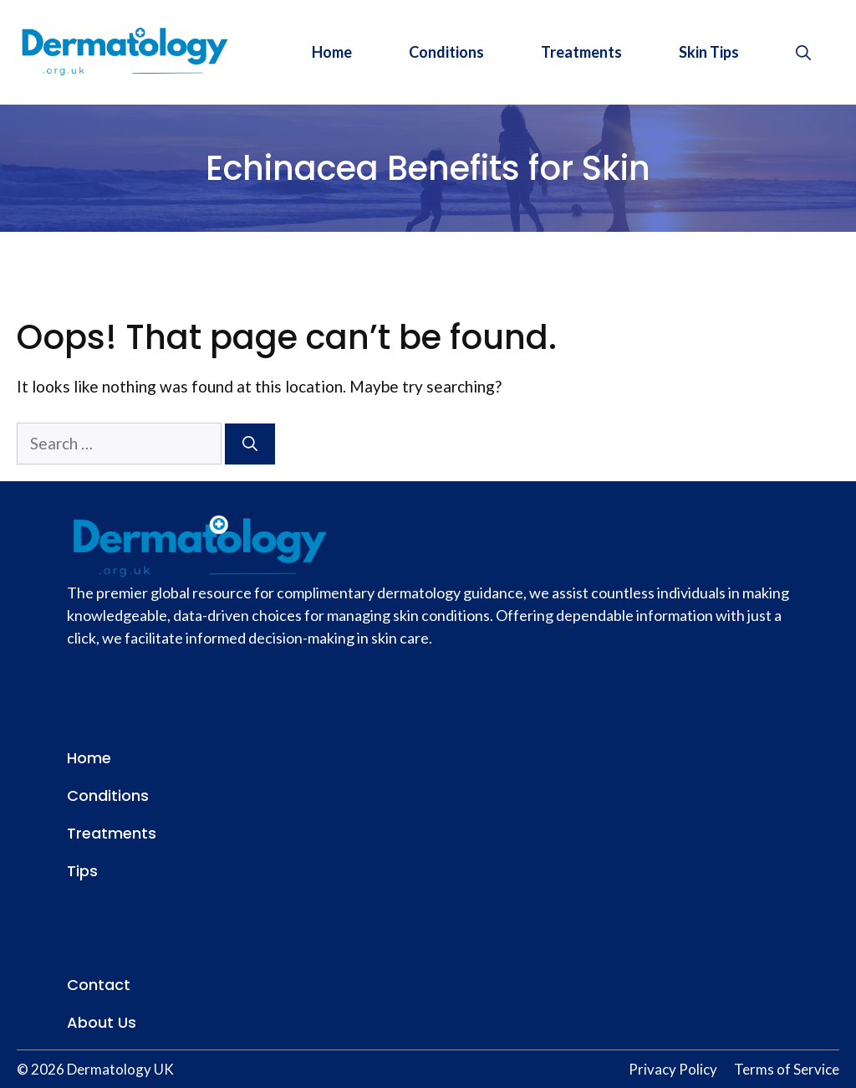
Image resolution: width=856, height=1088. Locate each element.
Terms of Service (786, 1069)
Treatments (581, 52)
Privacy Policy (673, 1069)
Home (332, 52)
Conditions (446, 52)
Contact (98, 984)
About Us (101, 1022)
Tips (82, 870)
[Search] (250, 443)
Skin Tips (709, 52)
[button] (803, 52)
